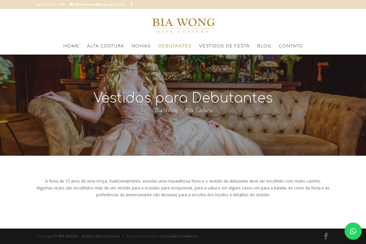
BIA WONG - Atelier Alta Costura (89, 236)
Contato (291, 46)
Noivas (141, 46)
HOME (71, 46)
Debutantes (175, 46)
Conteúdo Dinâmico (178, 236)
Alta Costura (105, 46)
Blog (264, 46)
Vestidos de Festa (224, 46)
